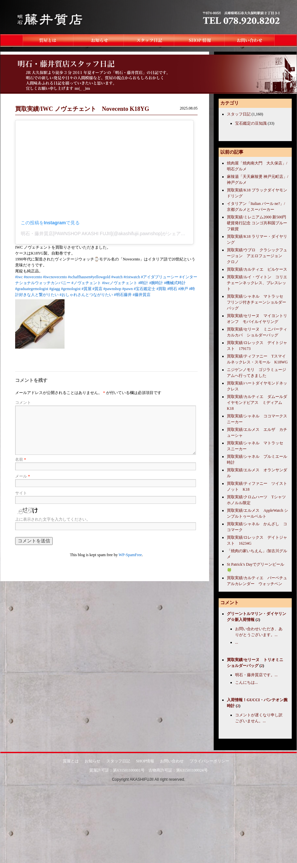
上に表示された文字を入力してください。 (52, 519)
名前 (20, 459)
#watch (117, 277)
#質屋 (87, 288)
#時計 (143, 283)
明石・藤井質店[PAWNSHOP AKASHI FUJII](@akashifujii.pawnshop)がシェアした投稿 (110, 233)
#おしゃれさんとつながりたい (86, 294)
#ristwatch (131, 277)
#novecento (33, 277)
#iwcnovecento (55, 277)
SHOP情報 (145, 761)
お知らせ (92, 761)
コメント (23, 402)
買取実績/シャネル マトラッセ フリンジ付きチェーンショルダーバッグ (257, 302)
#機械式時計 (175, 283)
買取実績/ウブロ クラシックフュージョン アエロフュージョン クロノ (257, 256)
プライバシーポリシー (209, 761)
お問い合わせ (172, 761)
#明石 (172, 288)
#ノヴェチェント (86, 283)
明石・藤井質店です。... (256, 675)
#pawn (127, 288)
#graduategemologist (31, 288)
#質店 (97, 288)
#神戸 (183, 288)
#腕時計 (156, 283)
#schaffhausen (79, 277)
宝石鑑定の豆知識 (251, 123)
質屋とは (71, 761)
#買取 (161, 288)
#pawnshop (112, 288)
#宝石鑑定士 (144, 288)
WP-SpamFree (130, 555)
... (236, 642)
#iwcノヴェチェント (119, 283)
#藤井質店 (141, 294)
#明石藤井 (123, 294)
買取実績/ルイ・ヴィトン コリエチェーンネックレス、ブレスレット (257, 283)
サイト (21, 493)
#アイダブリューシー (159, 277)
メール (22, 476)
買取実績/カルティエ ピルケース (257, 269)
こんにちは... (246, 682)
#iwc (19, 277)
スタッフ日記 (239, 114)
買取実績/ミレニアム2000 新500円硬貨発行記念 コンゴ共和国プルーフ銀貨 (257, 223)
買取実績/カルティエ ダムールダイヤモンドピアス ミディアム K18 (257, 402)
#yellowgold (100, 277)
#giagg (54, 288)
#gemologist (70, 288)
